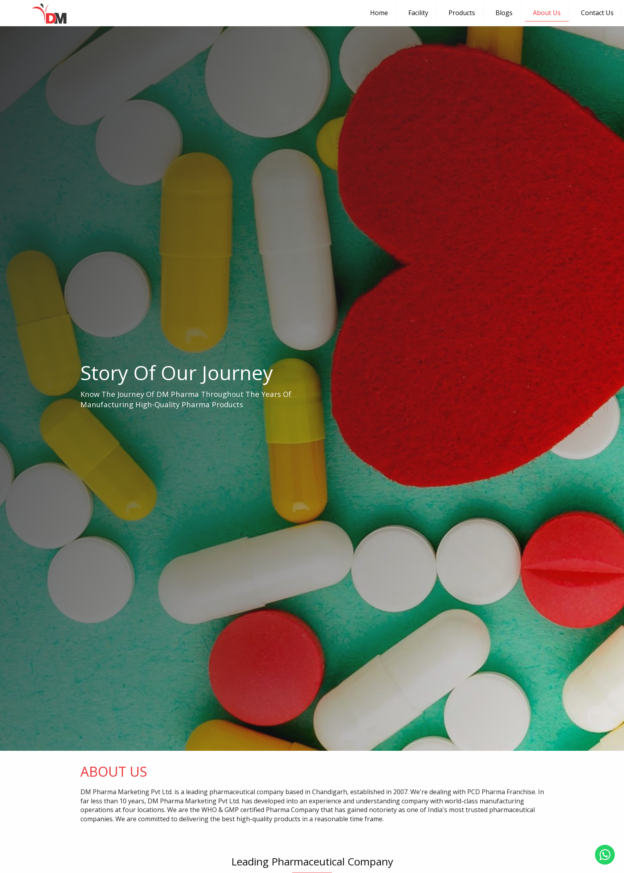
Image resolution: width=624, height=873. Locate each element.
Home (379, 12)
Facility (418, 12)
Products (461, 12)
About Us (547, 12)
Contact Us (597, 12)
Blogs (504, 12)
